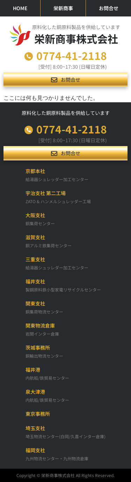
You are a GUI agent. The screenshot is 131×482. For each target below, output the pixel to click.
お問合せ (108, 8)
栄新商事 (63, 8)
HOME (20, 8)
